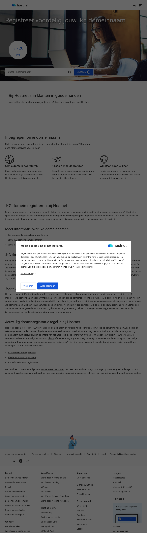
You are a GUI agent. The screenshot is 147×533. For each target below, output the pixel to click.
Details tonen (27, 273)
